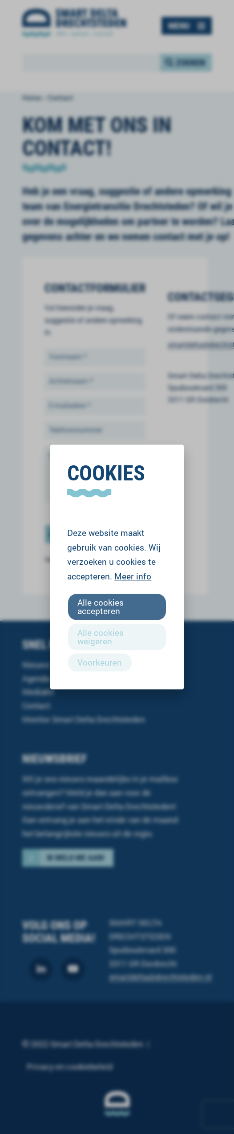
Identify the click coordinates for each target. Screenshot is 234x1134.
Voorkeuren (99, 661)
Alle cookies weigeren (100, 636)
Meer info (132, 576)
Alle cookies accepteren (100, 606)
